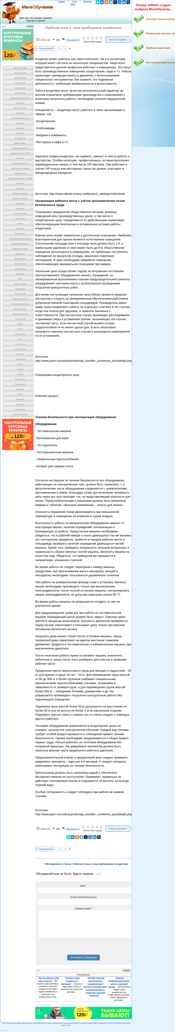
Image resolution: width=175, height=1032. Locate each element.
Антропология (20, 78)
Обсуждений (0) (73, 40)
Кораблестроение (20, 198)
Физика (20, 374)
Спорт (20, 339)
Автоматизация (20, 68)
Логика (20, 224)
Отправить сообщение (83, 957)
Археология (20, 83)
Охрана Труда (20, 284)
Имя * (83, 885)
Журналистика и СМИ (20, 153)
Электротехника (20, 414)
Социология (20, 334)
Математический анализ (20, 239)
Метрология (20, 269)
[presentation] (62, 947)
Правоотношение (20, 299)
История (20, 188)
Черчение (20, 399)
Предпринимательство (20, 98)
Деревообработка (20, 148)
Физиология (20, 379)
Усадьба (20, 369)
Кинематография (20, 193)
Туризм (20, 364)
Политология (20, 294)
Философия (20, 384)
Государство (20, 138)
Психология (20, 319)
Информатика (20, 173)
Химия (20, 394)
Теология (20, 354)
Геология (20, 133)
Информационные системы (20, 178)
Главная (61, 1)
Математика (20, 234)
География (20, 128)
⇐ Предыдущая (44, 48)
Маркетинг (20, 229)
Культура (20, 208)
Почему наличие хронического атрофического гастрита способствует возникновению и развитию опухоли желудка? (95, 987)
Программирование (20, 304)
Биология (20, 103)
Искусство (20, 183)
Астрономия (20, 93)
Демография (20, 143)
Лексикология (20, 213)
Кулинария (20, 203)
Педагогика (20, 289)
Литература (20, 219)
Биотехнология (20, 108)
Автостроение (20, 73)
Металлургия (20, 264)
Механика (20, 274)
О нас (74, 1)
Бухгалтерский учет (20, 118)
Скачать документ (118, 39)
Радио (20, 324)
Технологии (20, 359)
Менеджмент (20, 259)
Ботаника (20, 113)
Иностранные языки (20, 168)
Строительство (20, 349)
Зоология (20, 158)
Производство (20, 309)
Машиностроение (20, 249)
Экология (20, 404)
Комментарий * (83, 908)
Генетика (20, 123)
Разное (20, 329)
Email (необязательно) (84, 897)
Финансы (20, 389)
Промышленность (20, 314)
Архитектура (20, 88)
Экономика (20, 409)
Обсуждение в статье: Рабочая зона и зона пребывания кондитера (86, 864)
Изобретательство (20, 163)
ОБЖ (20, 279)
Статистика (20, 344)
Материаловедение (20, 244)
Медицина (20, 254)
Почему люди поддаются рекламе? (70, 981)
